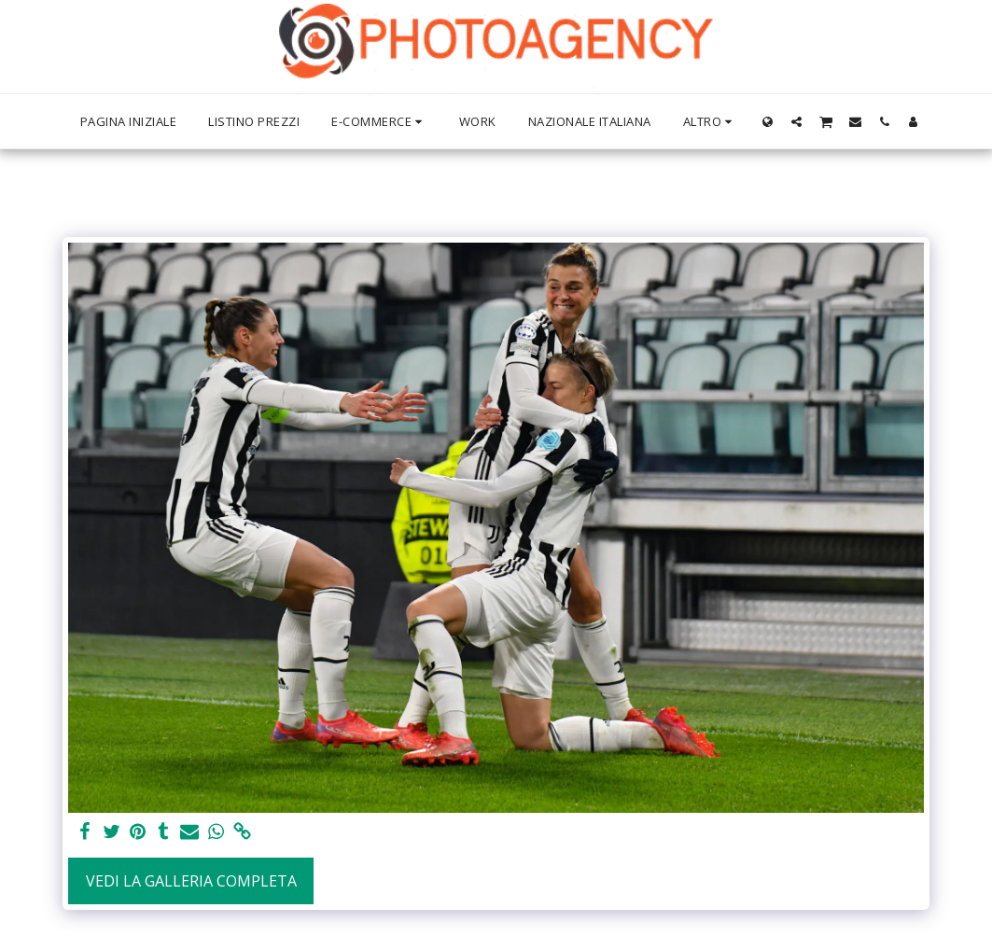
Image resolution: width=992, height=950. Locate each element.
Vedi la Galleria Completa (191, 881)
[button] (796, 121)
